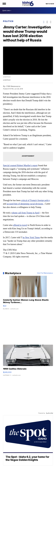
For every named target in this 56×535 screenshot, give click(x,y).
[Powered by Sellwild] (49, 413)
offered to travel (20, 225)
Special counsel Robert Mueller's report (20, 165)
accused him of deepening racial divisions (25, 204)
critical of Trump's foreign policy (35, 200)
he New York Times (31, 237)
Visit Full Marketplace (45, 273)
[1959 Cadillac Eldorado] (28, 361)
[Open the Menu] (4, 4)
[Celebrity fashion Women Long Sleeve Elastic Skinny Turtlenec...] (28, 294)
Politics (8, 21)
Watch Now (50, 3)
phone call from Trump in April (26, 213)
